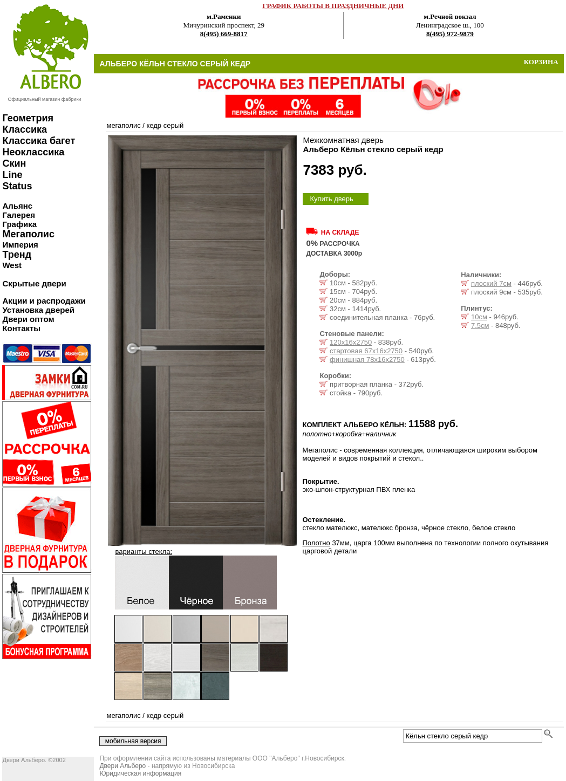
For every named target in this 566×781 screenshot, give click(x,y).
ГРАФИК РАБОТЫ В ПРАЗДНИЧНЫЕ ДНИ (333, 6)
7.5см (480, 325)
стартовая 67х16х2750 (366, 351)
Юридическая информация (140, 773)
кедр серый (164, 125)
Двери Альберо (122, 766)
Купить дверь (331, 199)
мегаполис (123, 125)
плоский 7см (491, 283)
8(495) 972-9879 (450, 34)
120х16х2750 (351, 342)
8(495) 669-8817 (224, 34)
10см (479, 317)
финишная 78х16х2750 (367, 359)
